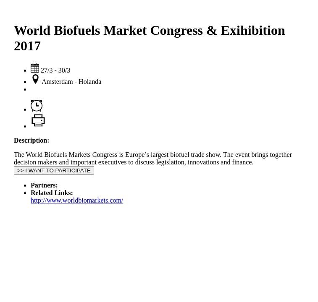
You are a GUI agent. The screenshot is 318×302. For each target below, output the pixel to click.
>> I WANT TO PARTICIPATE (54, 170)
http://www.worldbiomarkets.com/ (77, 200)
